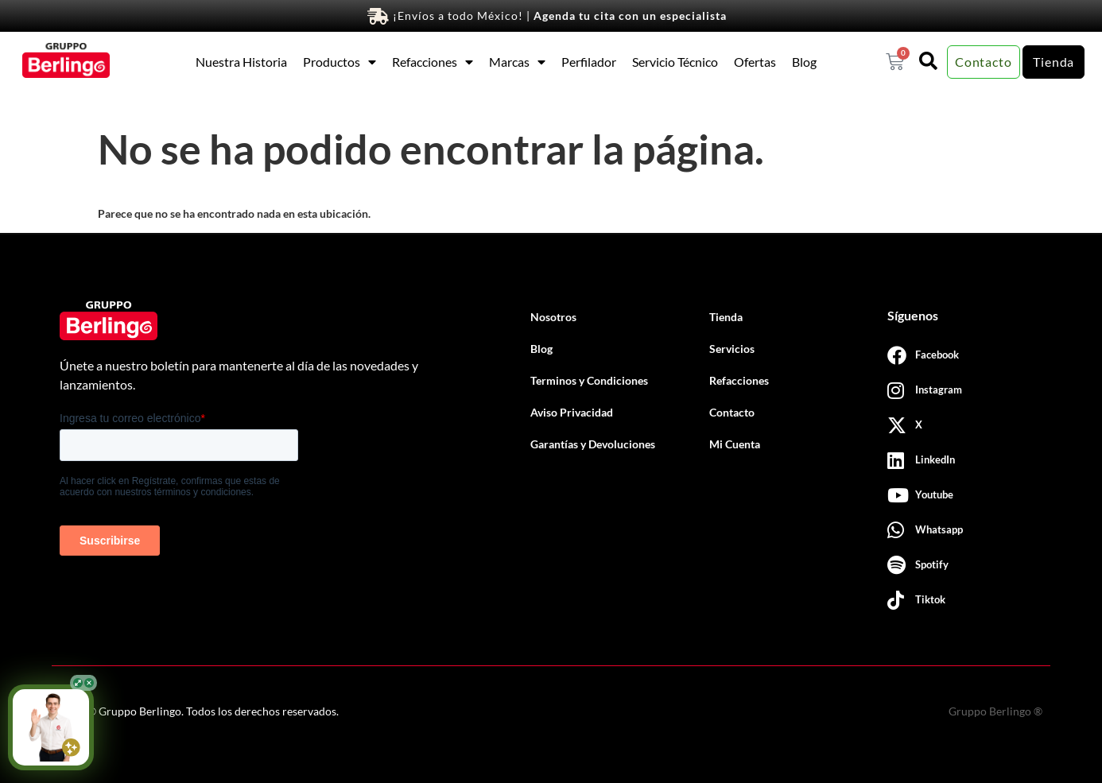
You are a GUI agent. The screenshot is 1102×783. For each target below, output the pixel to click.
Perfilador (588, 61)
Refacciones (432, 62)
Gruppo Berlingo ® (995, 711)
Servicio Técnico (675, 61)
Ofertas (755, 61)
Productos (339, 62)
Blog (804, 61)
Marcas (517, 62)
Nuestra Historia (241, 61)
